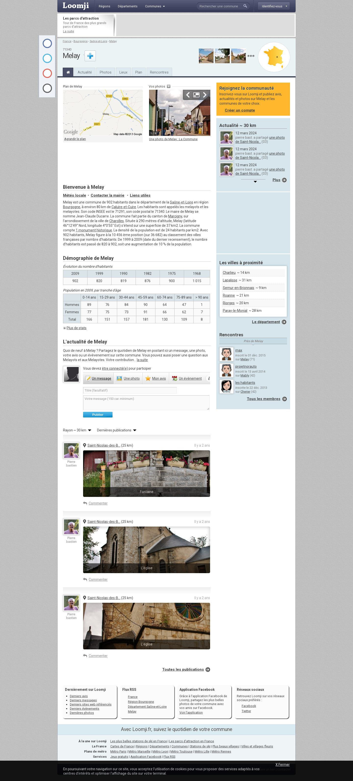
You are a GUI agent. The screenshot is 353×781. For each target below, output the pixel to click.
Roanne (229, 295)
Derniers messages (83, 700)
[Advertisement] (205, 25)
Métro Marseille (139, 751)
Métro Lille (202, 751)
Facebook (249, 706)
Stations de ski (200, 746)
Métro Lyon (160, 751)
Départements (159, 746)
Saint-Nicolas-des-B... (104, 445)
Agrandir (196, 95)
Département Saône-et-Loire (147, 706)
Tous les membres (263, 399)
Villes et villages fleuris (257, 746)
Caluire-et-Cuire (124, 207)
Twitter (246, 711)
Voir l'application (191, 712)
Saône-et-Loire (98, 41)
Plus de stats (77, 328)
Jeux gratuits (119, 756)
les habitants (245, 383)
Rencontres (159, 72)
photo (132, 378)
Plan (138, 72)
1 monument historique (94, 230)
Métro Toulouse (181, 751)
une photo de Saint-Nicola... (260, 140)
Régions (142, 746)
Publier (97, 414)
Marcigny (175, 216)
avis (159, 378)
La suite (68, 31)
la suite (142, 360)
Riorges (229, 303)
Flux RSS (129, 690)
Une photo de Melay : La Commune (173, 139)
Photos (106, 72)
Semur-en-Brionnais (238, 288)
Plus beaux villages (226, 746)
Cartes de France (122, 746)
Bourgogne (81, 41)
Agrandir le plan (75, 139)
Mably (244, 375)
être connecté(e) (115, 368)
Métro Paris (118, 751)
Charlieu (229, 273)
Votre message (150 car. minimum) (146, 402)
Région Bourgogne (141, 702)
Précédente (188, 95)
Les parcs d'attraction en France (191, 741)
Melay (113, 41)
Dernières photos (82, 713)
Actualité (85, 72)
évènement (190, 378)
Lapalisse (230, 280)
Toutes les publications (183, 669)
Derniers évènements (84, 708)
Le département (266, 322)
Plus (276, 180)
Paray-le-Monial (235, 311)
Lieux (123, 72)
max (238, 350)
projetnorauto (246, 366)
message (101, 378)
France (67, 41)
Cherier (245, 391)
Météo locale (74, 195)
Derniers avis (79, 696)
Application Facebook (145, 756)
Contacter (107, 195)
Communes (180, 746)
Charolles (116, 221)
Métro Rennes (221, 751)
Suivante (205, 95)
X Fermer (283, 765)
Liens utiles (140, 195)
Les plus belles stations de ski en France (138, 741)
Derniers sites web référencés (91, 704)
